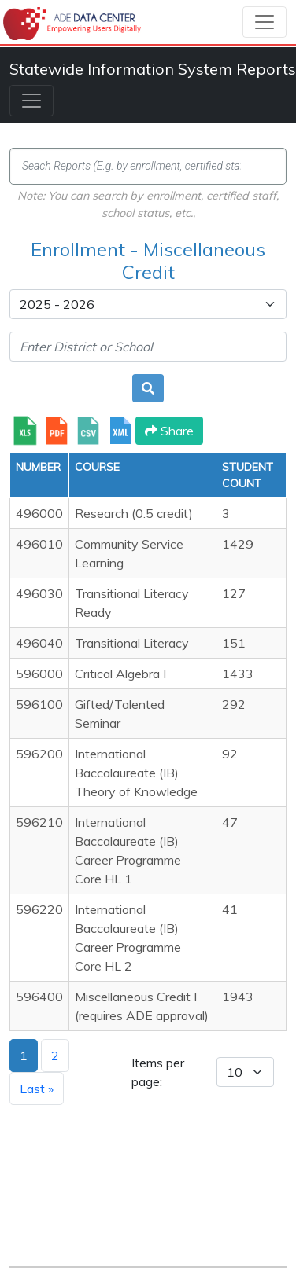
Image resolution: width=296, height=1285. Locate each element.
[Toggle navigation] (264, 22)
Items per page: (157, 1072)
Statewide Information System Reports (152, 69)
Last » (37, 1088)
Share (169, 431)
